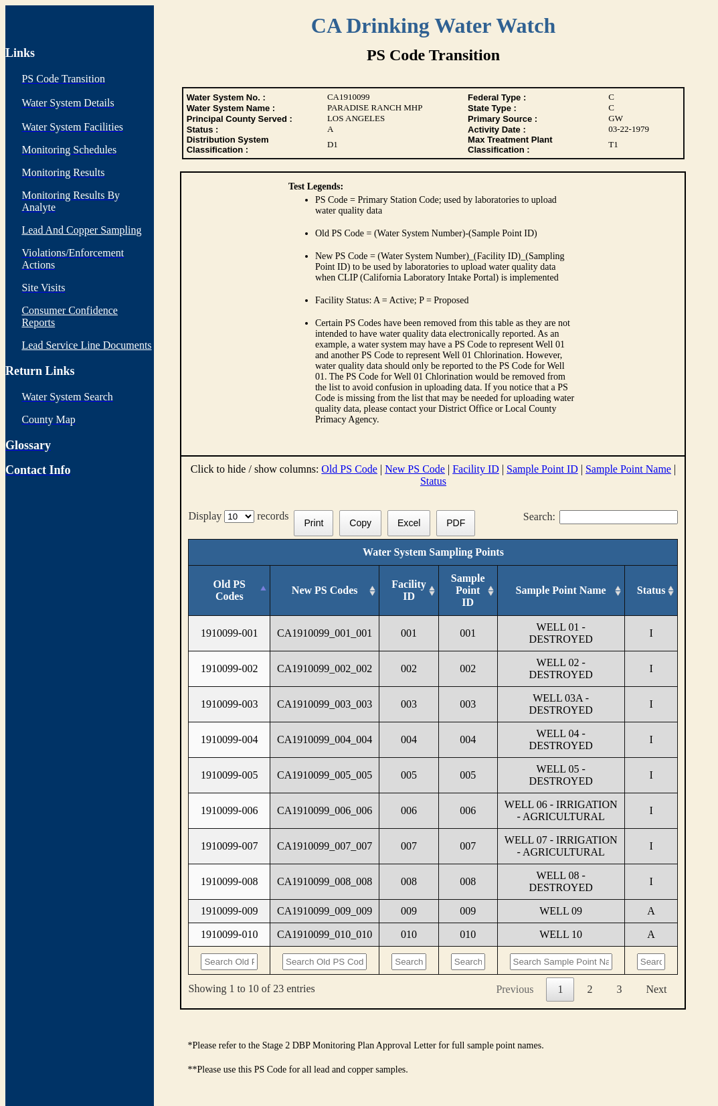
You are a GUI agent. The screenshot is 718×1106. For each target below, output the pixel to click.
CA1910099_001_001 (324, 633)
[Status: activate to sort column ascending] (651, 591)
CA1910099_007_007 (324, 846)
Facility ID (475, 469)
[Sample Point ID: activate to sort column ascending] (467, 591)
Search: (601, 516)
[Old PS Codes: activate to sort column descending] (229, 591)
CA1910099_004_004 (324, 739)
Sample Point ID (542, 469)
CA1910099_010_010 (324, 934)
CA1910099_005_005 (324, 775)
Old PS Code (349, 469)
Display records (241, 516)
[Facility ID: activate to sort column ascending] (409, 591)
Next (656, 989)
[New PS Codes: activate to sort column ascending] (324, 591)
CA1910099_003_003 (324, 704)
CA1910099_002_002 (324, 668)
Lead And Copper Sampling (81, 230)
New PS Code (415, 469)
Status (433, 481)
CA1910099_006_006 (324, 810)
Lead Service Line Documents (86, 345)
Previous (514, 989)
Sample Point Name (628, 469)
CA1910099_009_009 (324, 911)
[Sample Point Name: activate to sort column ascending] (560, 591)
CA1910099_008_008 (324, 881)
